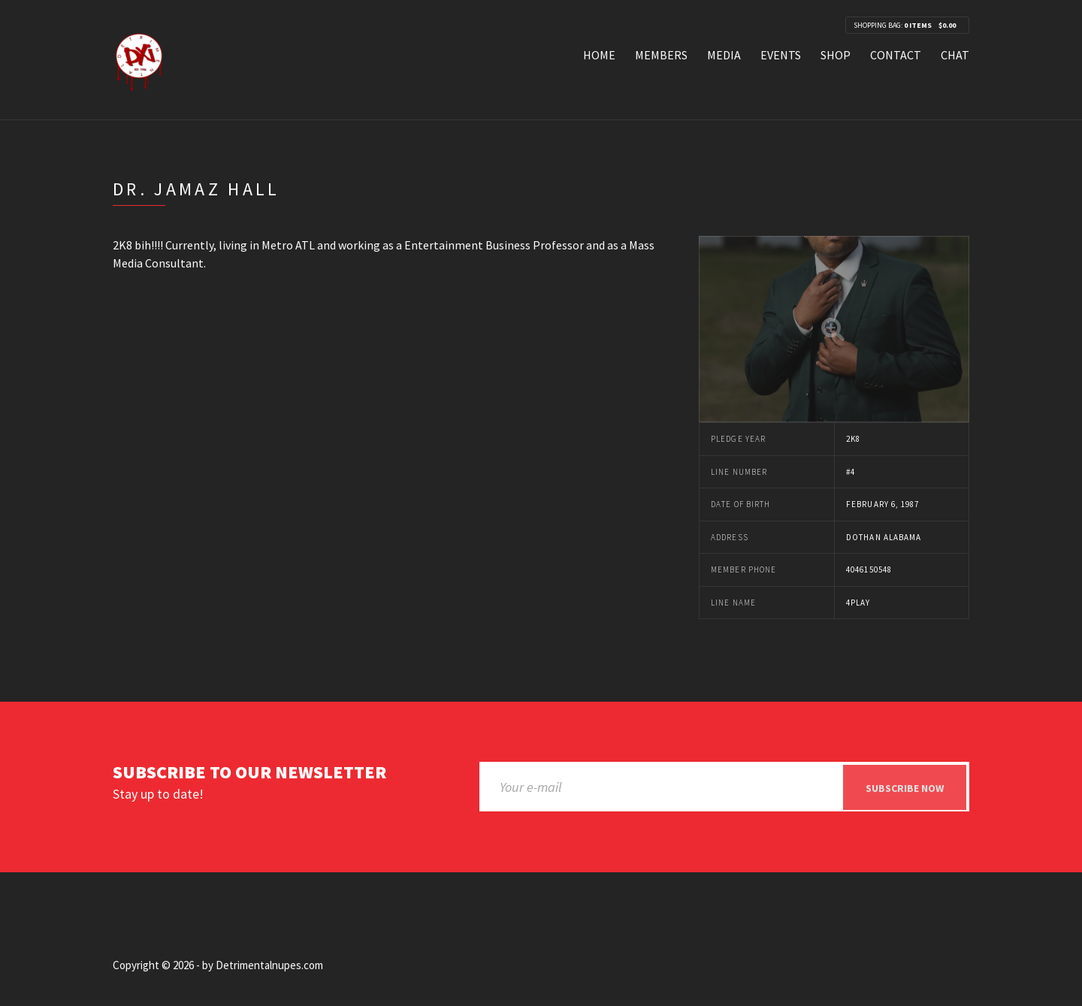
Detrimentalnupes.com (269, 966)
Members (661, 54)
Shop (836, 54)
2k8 (853, 439)
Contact (895, 54)
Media (724, 54)
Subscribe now (905, 788)
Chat (955, 54)
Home (599, 54)
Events (780, 54)
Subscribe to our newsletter (249, 773)
